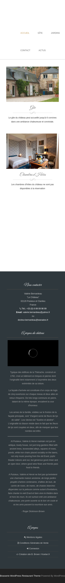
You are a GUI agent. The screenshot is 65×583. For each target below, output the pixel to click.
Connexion (33, 548)
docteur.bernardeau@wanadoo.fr (33, 320)
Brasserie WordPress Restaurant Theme (20, 575)
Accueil (24, 33)
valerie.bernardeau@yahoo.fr (36, 312)
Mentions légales (33, 537)
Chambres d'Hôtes (32, 174)
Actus (42, 50)
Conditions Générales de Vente (33, 543)
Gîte (40, 33)
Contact (25, 50)
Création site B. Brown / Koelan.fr (33, 554)
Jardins (55, 33)
